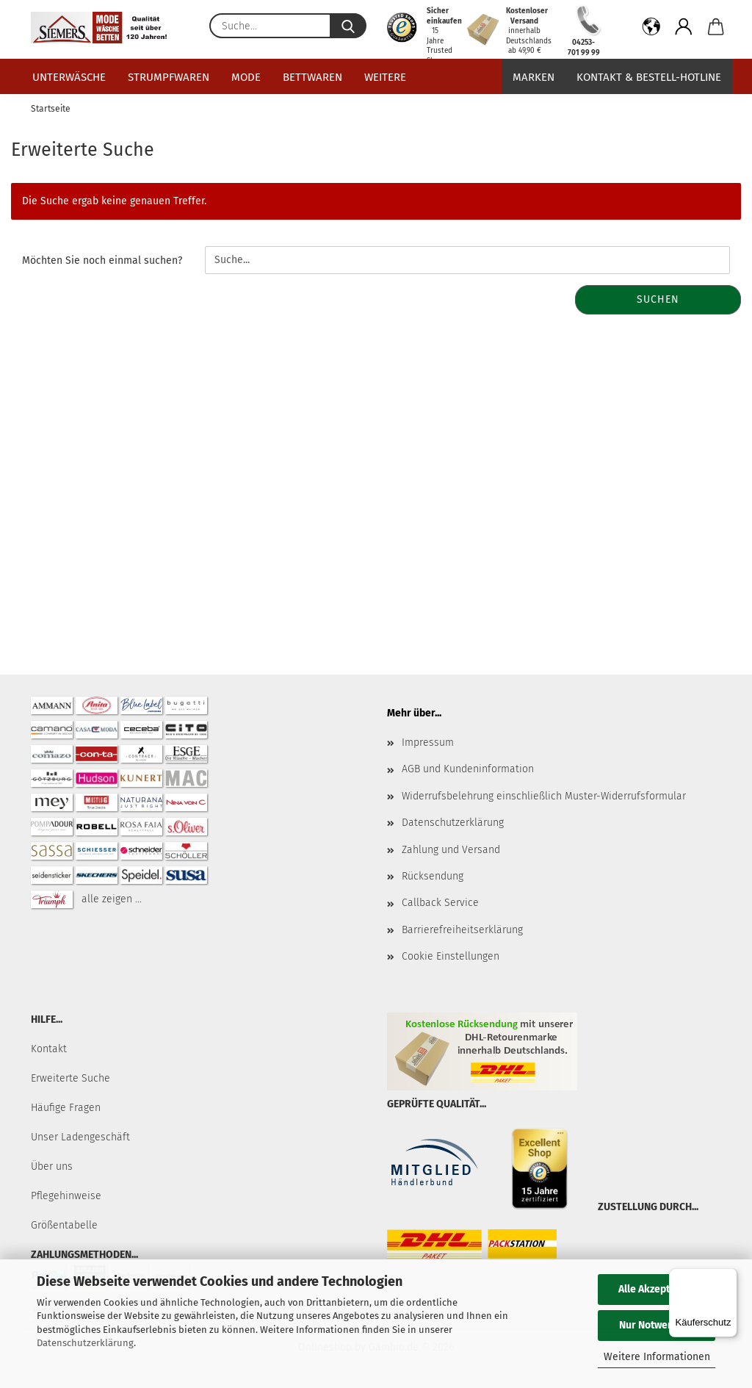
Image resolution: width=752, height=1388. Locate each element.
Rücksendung (432, 876)
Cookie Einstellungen (450, 956)
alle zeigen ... (112, 899)
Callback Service (440, 902)
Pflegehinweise (66, 1196)
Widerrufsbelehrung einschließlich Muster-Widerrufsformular (544, 796)
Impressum (428, 742)
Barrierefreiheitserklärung (462, 930)
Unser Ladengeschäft (80, 1137)
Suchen (658, 299)
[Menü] (728, 1277)
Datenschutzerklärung (85, 1342)
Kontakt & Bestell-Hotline (648, 77)
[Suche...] (348, 25)
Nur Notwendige (656, 1325)
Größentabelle (64, 1225)
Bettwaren (312, 77)
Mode (246, 77)
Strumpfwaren (168, 77)
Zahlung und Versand (451, 850)
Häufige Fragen (66, 1107)
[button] (651, 29)
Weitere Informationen (657, 1357)
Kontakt (49, 1049)
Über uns (52, 1166)
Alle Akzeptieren (656, 1289)
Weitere (385, 77)
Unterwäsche (69, 77)
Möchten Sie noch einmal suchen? (102, 260)
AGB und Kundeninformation (468, 769)
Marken (533, 77)
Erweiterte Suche (70, 1078)
